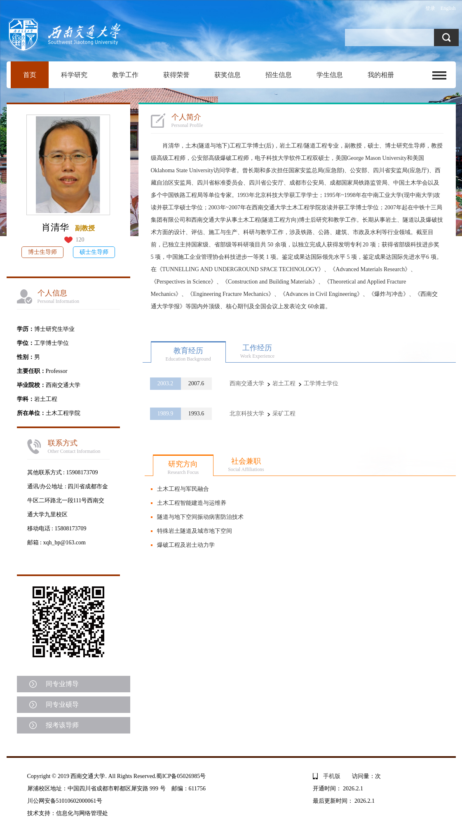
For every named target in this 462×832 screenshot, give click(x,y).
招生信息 (278, 74)
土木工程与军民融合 (183, 489)
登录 (430, 8)
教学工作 (125, 74)
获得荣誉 (176, 74)
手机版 (331, 776)
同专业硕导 (62, 704)
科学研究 (74, 74)
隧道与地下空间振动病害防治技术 (200, 517)
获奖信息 (227, 74)
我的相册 (381, 74)
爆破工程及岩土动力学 (186, 545)
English (448, 8)
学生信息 (330, 74)
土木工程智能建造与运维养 (191, 503)
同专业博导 (62, 683)
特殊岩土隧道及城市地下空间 (194, 531)
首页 (29, 74)
